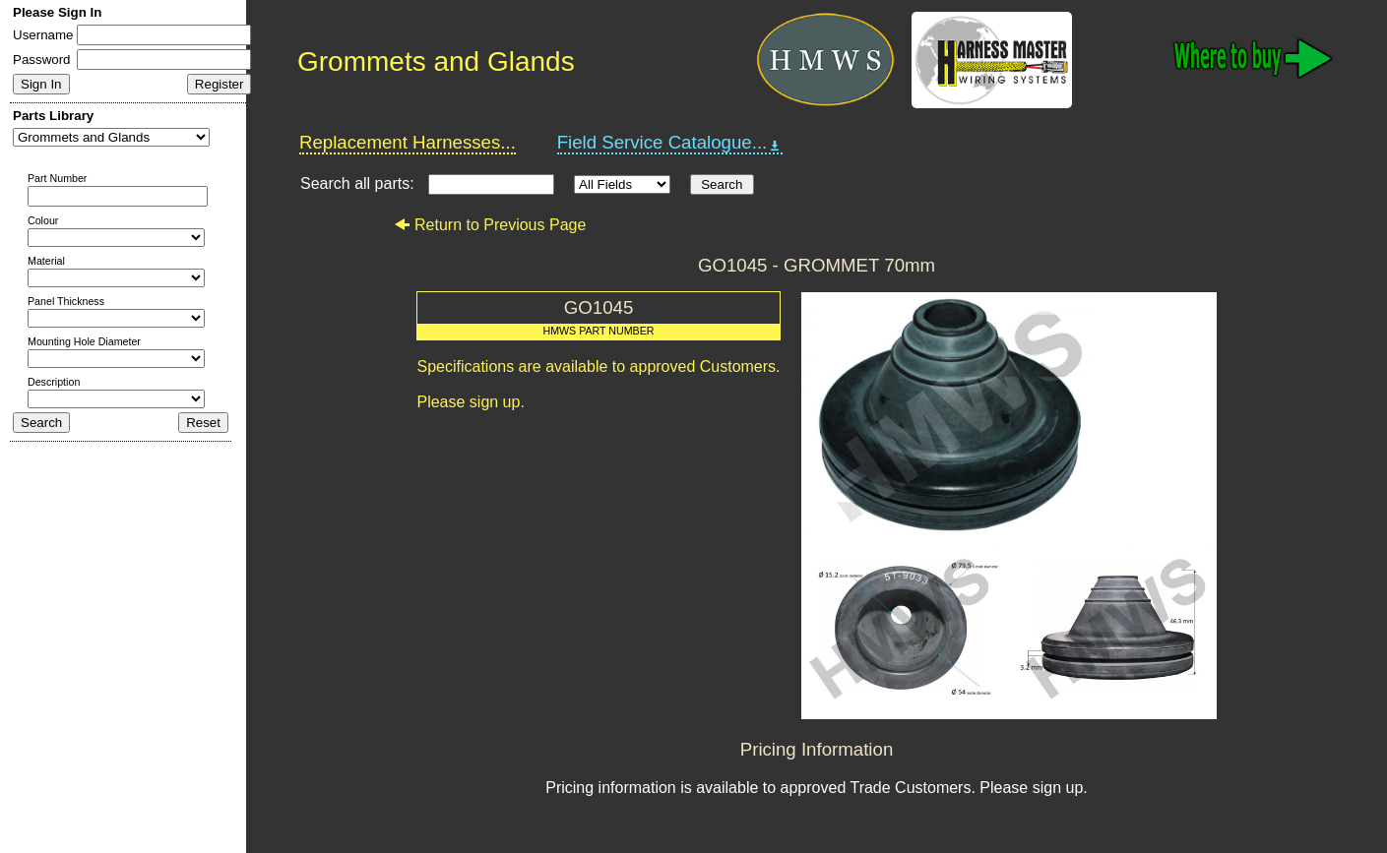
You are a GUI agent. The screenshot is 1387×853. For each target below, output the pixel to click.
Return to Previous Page (490, 224)
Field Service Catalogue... (670, 142)
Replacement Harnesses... (407, 142)
